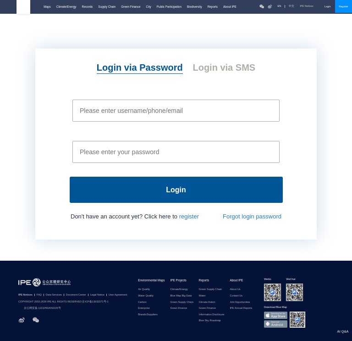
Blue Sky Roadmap (210, 320)
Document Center (76, 295)
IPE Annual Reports (241, 308)
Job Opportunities (240, 302)
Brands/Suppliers (148, 314)
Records (87, 6)
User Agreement (118, 295)
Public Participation (169, 6)
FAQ (39, 295)
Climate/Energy (66, 6)
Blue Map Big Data (181, 296)
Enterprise (144, 308)
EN (279, 6)
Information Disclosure (212, 314)
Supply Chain (107, 6)
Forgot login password (252, 216)
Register (343, 6)
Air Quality (144, 289)
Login (327, 6)
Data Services (54, 295)
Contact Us (236, 296)
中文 (291, 6)
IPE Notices (309, 6)
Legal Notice (97, 295)
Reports (213, 6)
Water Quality (146, 296)
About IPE (229, 6)
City (148, 6)
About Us (235, 289)
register (189, 216)
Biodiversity (194, 6)
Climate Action (207, 302)
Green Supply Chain (181, 302)
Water (202, 296)
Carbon (142, 302)
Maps (47, 6)
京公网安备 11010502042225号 (39, 308)
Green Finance (130, 6)
